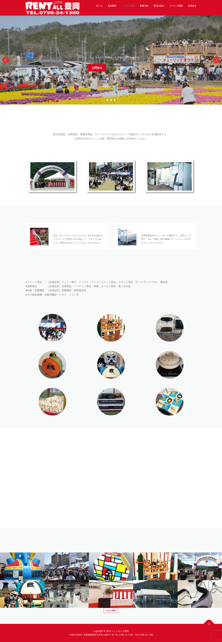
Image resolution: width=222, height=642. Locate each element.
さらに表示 (111, 610)
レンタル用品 (128, 6)
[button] (107, 100)
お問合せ (192, 6)
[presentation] (5, 60)
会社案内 (112, 6)
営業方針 (144, 6)
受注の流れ (159, 6)
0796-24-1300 (121, 67)
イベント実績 (176, 6)
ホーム (99, 6)
